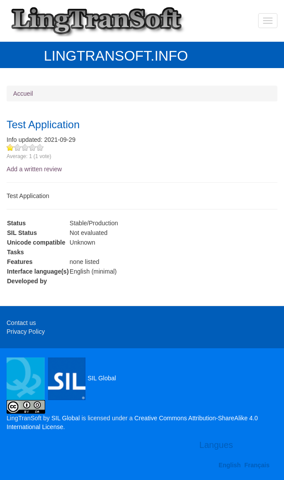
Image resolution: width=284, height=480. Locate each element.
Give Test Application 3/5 (25, 147)
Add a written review (34, 169)
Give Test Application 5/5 (40, 147)
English (230, 465)
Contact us (21, 322)
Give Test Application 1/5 (10, 147)
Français (257, 465)
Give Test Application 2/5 (17, 147)
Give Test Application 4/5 (32, 147)
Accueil (23, 93)
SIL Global (61, 378)
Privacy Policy (26, 331)
